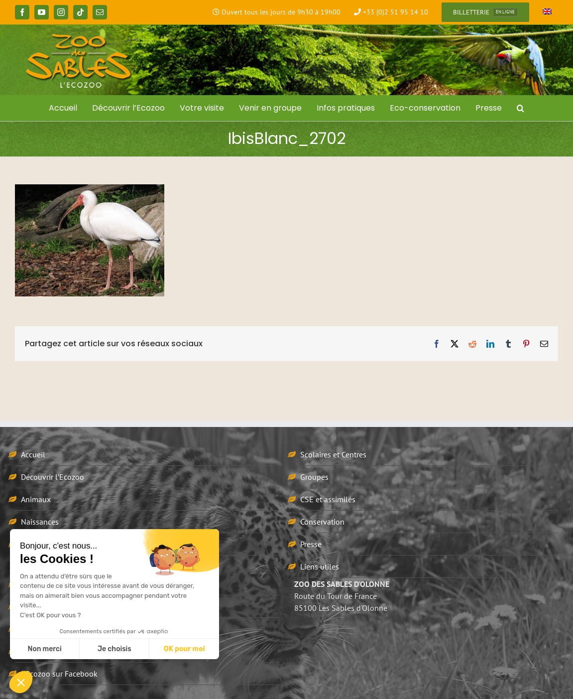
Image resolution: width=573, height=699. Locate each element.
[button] (520, 108)
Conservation (322, 522)
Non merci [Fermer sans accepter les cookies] (44, 649)
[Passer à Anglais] (547, 12)
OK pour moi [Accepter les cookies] (184, 649)
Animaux (36, 499)
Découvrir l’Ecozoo (52, 477)
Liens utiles (319, 566)
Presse (311, 544)
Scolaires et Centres (333, 454)
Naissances (40, 522)
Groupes (314, 477)
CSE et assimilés (327, 499)
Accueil (33, 454)
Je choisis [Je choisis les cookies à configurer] (114, 649)
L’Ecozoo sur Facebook (59, 674)
